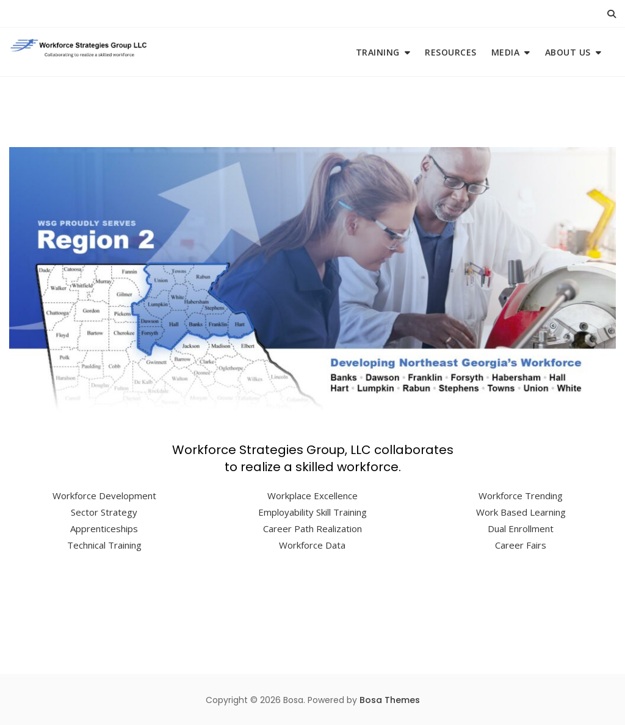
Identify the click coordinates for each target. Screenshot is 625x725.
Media (505, 52)
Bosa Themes (389, 700)
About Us (568, 52)
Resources (451, 52)
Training (378, 52)
